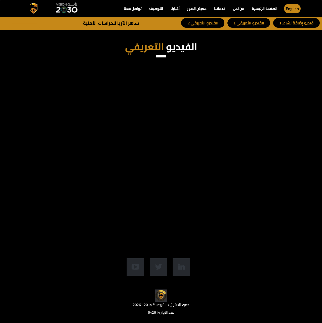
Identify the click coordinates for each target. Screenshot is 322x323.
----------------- (24, 23)
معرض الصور (197, 8)
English (292, 8)
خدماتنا (219, 8)
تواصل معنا (133, 8)
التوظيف (156, 8)
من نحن (238, 8)
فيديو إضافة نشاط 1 (296, 23)
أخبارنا (175, 8)
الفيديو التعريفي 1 (249, 23)
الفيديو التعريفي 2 (202, 23)
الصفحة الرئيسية (264, 8)
